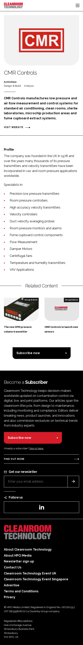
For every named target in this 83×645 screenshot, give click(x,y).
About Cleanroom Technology (28, 549)
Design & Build (12, 85)
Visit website (13, 127)
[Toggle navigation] (77, 5)
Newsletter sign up (19, 561)
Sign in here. (36, 448)
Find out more (14, 459)
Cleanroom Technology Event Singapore (36, 579)
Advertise (11, 585)
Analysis (29, 85)
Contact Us (12, 567)
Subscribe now (28, 353)
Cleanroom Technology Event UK (30, 573)
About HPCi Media (18, 555)
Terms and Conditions (21, 591)
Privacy (9, 597)
